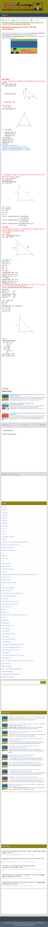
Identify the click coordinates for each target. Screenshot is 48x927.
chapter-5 (5, 515)
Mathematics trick (7, 607)
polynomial (5, 620)
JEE (2, 585)
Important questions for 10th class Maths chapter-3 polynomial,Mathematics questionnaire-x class (21, 755)
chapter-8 (5, 523)
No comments (35, 20)
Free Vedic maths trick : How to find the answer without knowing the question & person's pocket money (25, 732)
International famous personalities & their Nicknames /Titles (19, 574)
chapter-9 (5, 526)
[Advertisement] (24, 66)
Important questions (8, 569)
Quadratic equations (8, 625)
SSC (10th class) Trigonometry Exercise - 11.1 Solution (16, 148)
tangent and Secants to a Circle (11, 650)
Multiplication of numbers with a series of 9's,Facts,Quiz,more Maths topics (27, 716)
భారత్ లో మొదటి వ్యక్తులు (7, 671)
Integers (4, 572)
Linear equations (7, 590)
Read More (39, 400)
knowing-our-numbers (8, 588)
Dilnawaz (33, 924)
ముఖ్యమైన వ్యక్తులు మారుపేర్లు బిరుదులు (11, 674)
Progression (5, 623)
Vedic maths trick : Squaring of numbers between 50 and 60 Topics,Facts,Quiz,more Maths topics (23, 746)
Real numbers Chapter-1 (8, 633)
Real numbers (6, 631)
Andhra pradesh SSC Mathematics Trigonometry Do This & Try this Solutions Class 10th (22, 23)
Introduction (6, 577)
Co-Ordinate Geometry (8, 537)
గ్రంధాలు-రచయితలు (6, 663)
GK (3, 553)
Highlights (5, 558)
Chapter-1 (5, 510)
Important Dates (6, 566)
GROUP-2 (4, 555)
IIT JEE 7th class (6, 563)
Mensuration (5, 612)
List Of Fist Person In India (9, 596)
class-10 (4, 528)
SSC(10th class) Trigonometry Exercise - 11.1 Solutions (16, 150)
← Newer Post (5, 424)
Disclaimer (17, 925)
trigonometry (27, 20)
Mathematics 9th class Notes (10, 601)
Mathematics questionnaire (10, 604)
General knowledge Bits (9, 550)
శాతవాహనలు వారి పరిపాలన (8, 677)
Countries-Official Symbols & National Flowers (15, 542)
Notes (3, 617)
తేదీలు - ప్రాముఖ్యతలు (7, 666)
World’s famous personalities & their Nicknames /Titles (17, 660)
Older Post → (43, 424)
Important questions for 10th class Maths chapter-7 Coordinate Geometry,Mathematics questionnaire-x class (24, 770)
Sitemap (31, 925)
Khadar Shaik (17, 20)
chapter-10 (5, 512)
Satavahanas (5, 636)
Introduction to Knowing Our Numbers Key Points (15, 147)
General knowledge (7, 547)
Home (24, 424)
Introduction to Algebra (9, 582)
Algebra (4, 507)
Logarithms (5, 598)
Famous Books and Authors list (11, 545)
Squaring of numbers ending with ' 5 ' (12, 647)
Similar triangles (7, 642)
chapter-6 (5, 518)
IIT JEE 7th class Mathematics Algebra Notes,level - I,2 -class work (24, 762)
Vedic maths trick (7, 658)
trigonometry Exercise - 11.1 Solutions (13, 655)
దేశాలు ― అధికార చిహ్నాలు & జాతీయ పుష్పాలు (12, 668)
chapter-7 (5, 520)
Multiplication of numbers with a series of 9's (15, 615)
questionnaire (6, 628)
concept (4, 539)
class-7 (4, 534)
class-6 (4, 531)
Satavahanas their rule (8, 639)
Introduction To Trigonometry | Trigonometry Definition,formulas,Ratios (22, 403)
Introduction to (6, 580)
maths (4, 609)
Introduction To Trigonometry (9, 145)
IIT (2, 561)
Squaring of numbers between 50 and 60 (13, 644)
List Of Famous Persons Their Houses (12, 593)
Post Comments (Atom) (13, 474)
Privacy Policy (24, 925)
